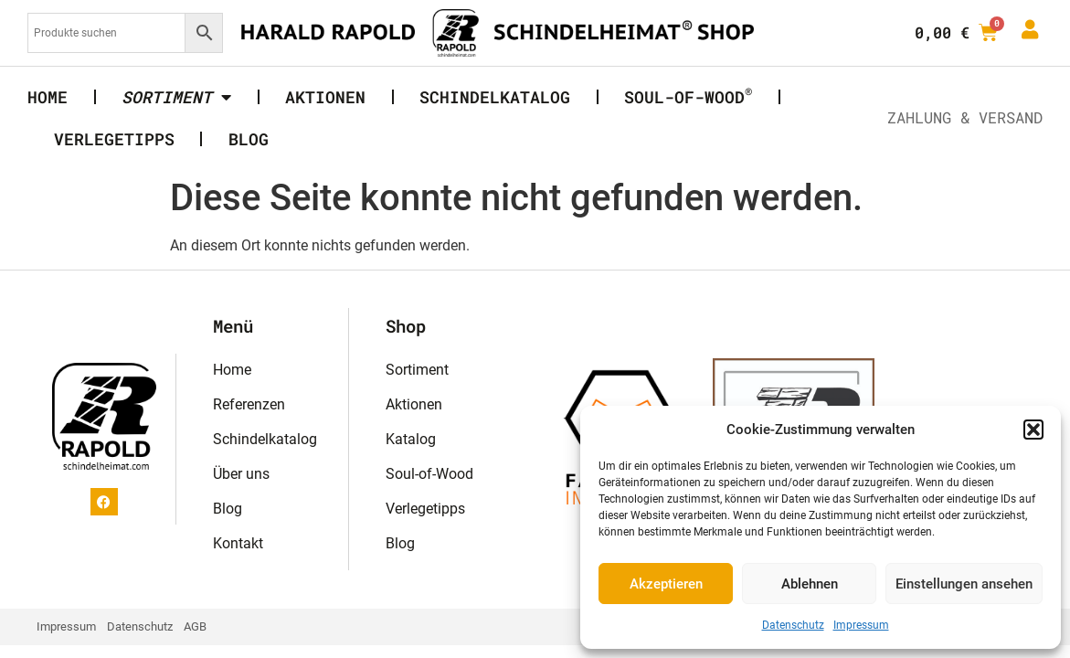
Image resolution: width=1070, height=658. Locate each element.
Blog (248, 139)
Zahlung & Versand (965, 117)
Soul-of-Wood (688, 95)
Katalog (411, 439)
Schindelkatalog (494, 97)
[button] (1033, 429)
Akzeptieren (666, 584)
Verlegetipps (114, 139)
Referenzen (249, 404)
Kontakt (238, 543)
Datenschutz (793, 625)
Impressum (861, 625)
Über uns (241, 474)
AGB (195, 626)
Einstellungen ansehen (964, 584)
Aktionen (325, 97)
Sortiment (417, 369)
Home (47, 97)
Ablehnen (809, 584)
